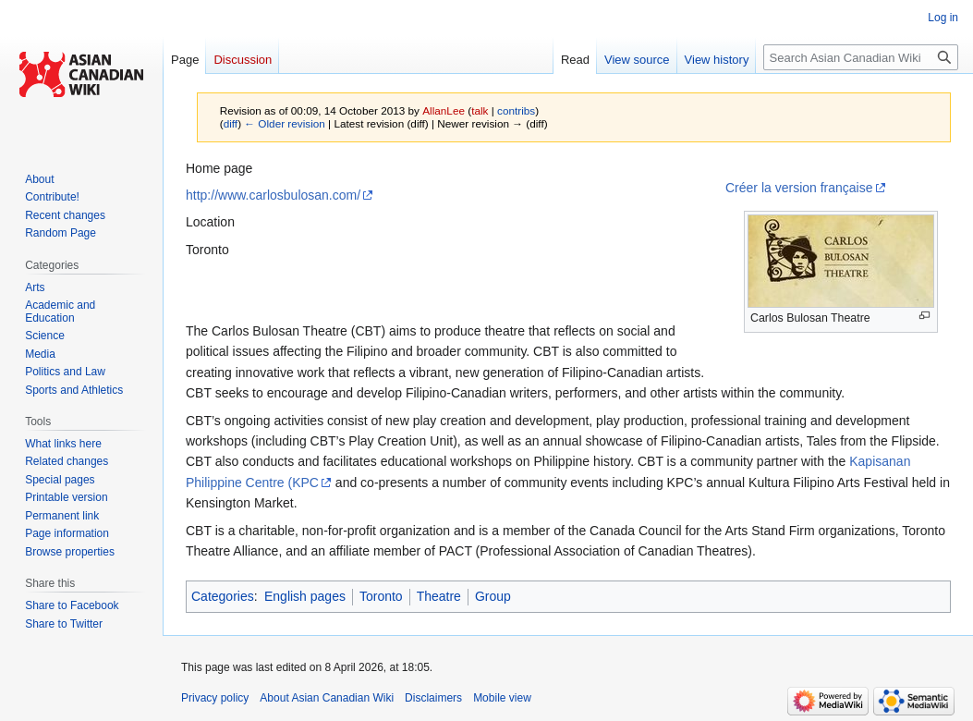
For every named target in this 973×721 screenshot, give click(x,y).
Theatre (439, 596)
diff (230, 123)
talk (479, 110)
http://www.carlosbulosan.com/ (273, 195)
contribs (516, 110)
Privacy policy (215, 697)
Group (493, 596)
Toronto (381, 596)
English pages (305, 596)
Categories (222, 596)
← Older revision (284, 123)
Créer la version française (799, 187)
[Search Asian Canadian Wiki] (860, 57)
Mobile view (502, 697)
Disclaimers (433, 697)
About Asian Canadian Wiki (327, 697)
